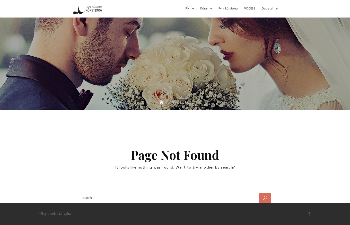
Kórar (206, 9)
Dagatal (270, 9)
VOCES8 (249, 8)
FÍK (189, 9)
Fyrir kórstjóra (228, 8)
